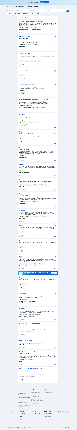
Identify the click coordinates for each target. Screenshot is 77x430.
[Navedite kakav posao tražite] (18, 10)
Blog (45, 414)
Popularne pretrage (22, 386)
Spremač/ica (23, 308)
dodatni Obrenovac (34, 395)
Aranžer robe (22, 210)
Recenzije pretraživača (48, 416)
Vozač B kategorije (24, 53)
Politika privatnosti (27, 427)
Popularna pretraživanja (48, 413)
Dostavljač (22, 114)
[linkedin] (66, 412)
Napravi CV (54, 273)
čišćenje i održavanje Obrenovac (36, 399)
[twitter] (63, 412)
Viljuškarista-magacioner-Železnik (29, 352)
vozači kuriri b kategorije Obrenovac (23, 401)
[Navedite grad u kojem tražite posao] (40, 10)
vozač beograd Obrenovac (22, 393)
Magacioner (22, 132)
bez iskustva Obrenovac (35, 396)
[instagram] (61, 412)
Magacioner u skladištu (25, 278)
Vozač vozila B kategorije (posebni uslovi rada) (32, 21)
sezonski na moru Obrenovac (35, 392)
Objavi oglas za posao (44, 2)
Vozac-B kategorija (24, 36)
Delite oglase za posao (36, 413)
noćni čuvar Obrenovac (35, 403)
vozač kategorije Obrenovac (22, 402)
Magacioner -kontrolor (25, 340)
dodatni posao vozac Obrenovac (23, 394)
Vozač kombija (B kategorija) (27, 84)
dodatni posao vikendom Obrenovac (37, 400)
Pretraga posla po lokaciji (48, 392)
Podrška (21, 421)
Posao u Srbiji (22, 422)
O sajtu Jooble (22, 413)
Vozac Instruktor (24, 148)
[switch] (56, 17)
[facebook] (59, 412)
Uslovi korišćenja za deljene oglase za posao (15, 427)
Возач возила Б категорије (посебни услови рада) (33, 99)
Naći (67, 10)
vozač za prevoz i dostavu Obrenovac (24, 397)
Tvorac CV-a (46, 417)
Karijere (21, 419)
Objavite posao (34, 414)
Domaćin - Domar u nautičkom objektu (29, 323)
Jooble (68, 427)
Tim (20, 414)
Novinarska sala (22, 417)
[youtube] (68, 412)
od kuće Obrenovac (34, 393)
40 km (48, 10)
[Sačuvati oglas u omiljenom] (56, 22)
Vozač (21, 164)
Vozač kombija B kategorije (26, 70)
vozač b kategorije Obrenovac (36, 397)
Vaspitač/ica (22, 293)
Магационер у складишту (26, 241)
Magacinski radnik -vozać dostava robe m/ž (31, 368)
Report (54, 32)
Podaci (21, 416)
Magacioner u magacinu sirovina (28, 194)
